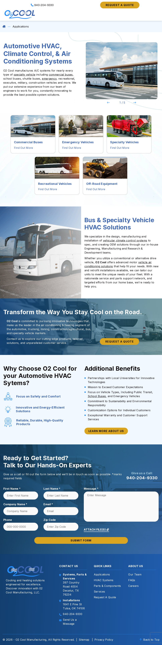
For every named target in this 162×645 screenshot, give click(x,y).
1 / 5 (122, 102)
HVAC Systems (104, 580)
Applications (102, 574)
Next (134, 102)
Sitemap (84, 639)
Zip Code (49, 519)
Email (48, 504)
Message (91, 488)
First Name (12, 488)
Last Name (52, 488)
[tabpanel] (121, 70)
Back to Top (149, 639)
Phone (7, 519)
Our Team (134, 574)
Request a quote (120, 5)
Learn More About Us (106, 431)
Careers (133, 586)
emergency (49, 78)
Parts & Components (107, 586)
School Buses (97, 396)
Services (99, 591)
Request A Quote (105, 597)
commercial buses (61, 74)
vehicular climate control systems (125, 240)
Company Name (15, 504)
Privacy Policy (103, 639)
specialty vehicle (24, 74)
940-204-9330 (42, 5)
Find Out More (23, 147)
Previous (108, 102)
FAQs (131, 580)
